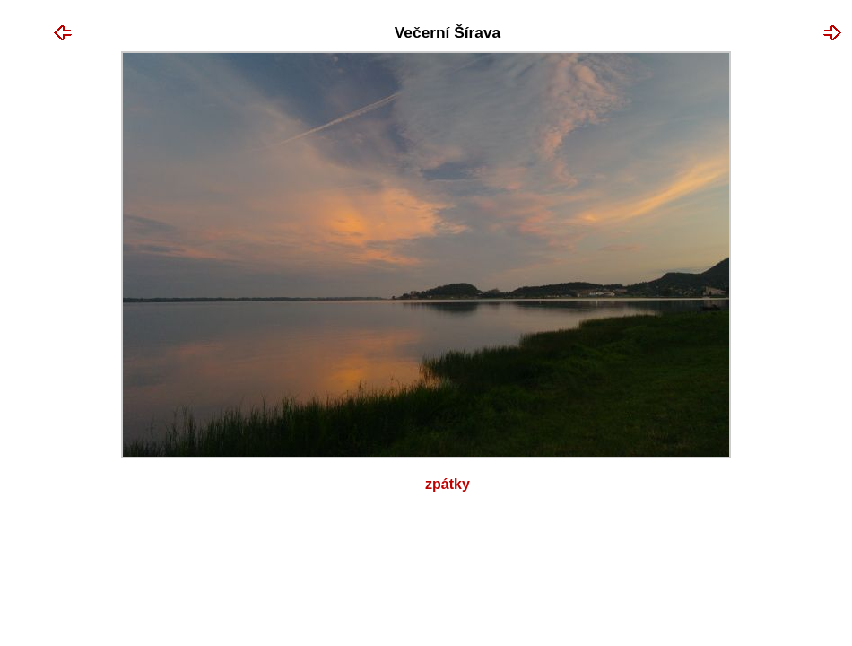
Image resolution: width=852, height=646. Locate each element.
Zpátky (447, 484)
